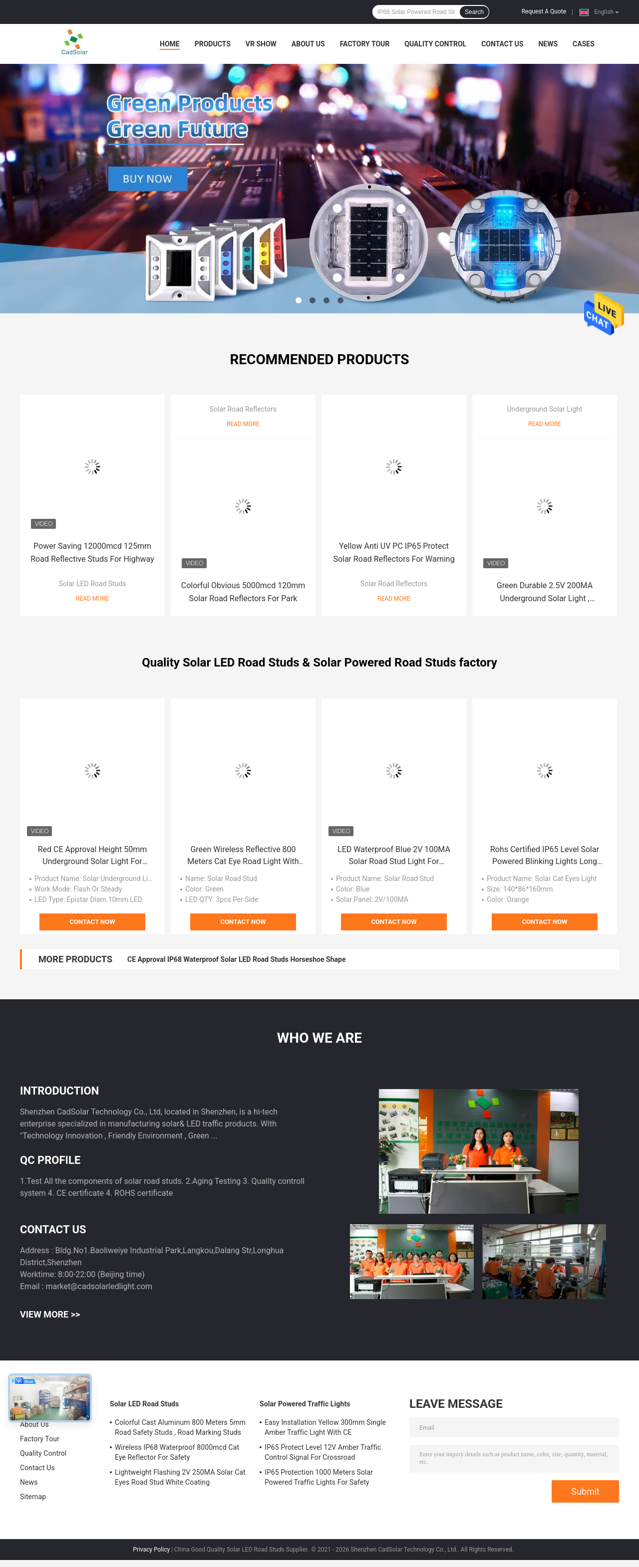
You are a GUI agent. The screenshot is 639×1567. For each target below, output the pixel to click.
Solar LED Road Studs (92, 584)
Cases (584, 44)
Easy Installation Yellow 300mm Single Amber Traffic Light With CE (325, 1427)
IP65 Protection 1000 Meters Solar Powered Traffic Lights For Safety (319, 1477)
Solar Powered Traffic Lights (305, 1404)
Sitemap (33, 1497)
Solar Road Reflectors (243, 409)
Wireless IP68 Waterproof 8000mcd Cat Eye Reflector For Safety (177, 1452)
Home (170, 44)
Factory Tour (365, 44)
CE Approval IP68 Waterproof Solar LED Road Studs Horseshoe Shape (236, 959)
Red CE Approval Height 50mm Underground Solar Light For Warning (92, 856)
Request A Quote (544, 11)
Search (474, 11)
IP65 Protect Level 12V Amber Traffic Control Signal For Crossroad (323, 1452)
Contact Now (92, 921)
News (548, 44)
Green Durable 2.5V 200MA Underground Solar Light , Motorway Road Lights (545, 593)
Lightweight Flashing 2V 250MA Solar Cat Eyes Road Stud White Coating (180, 1477)
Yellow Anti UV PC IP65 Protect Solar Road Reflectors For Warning (393, 552)
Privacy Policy (151, 1549)
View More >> (50, 1314)
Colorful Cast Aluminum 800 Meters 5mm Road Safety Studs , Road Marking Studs (180, 1427)
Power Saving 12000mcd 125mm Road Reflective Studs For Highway (92, 552)
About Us (308, 44)
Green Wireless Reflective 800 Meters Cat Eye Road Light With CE (243, 856)
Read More (92, 598)
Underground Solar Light (545, 409)
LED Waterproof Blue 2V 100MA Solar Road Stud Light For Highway (393, 856)
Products (213, 44)
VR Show (261, 44)
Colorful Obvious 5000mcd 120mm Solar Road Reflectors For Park (243, 592)
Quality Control (435, 44)
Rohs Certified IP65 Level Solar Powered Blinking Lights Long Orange (544, 856)
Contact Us (502, 44)
